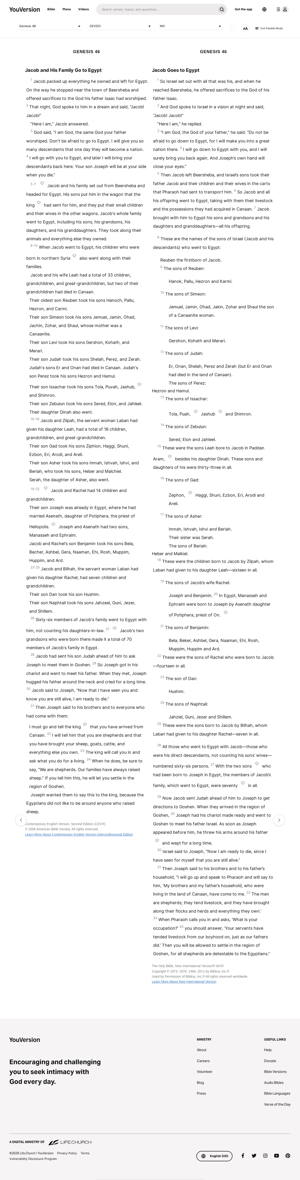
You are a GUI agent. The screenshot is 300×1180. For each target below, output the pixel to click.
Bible (51, 9)
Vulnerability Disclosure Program (33, 1159)
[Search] (156, 9)
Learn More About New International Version (184, 981)
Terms (85, 1153)
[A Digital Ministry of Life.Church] (150, 1139)
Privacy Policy (67, 1153)
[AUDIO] (232, 28)
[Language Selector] (264, 9)
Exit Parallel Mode (269, 28)
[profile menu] (282, 9)
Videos (83, 9)
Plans (67, 9)
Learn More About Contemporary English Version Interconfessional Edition (79, 834)
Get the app (243, 9)
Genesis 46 (50, 26)
